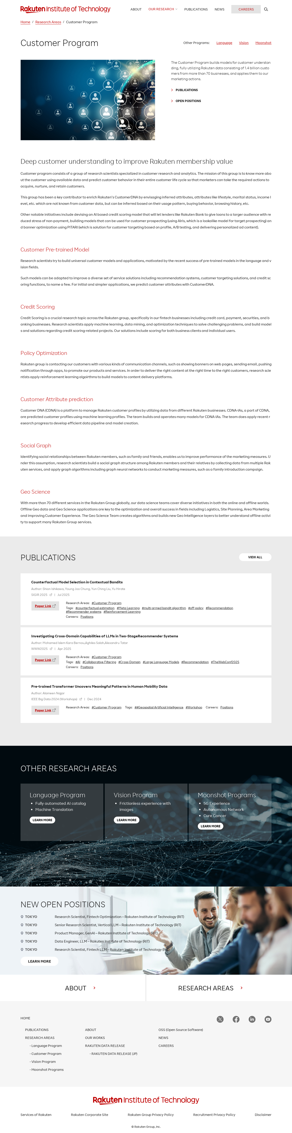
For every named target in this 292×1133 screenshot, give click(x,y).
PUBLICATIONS (187, 90)
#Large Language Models (161, 662)
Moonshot (263, 43)
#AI (78, 662)
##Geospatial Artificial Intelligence (159, 707)
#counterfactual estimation (95, 608)
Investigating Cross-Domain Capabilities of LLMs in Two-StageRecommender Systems (104, 636)
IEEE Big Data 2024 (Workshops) (54, 699)
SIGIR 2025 (39, 595)
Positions (87, 616)
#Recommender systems (83, 611)
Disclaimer (263, 1114)
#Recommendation (219, 608)
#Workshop (194, 707)
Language (224, 43)
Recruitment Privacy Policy (214, 1114)
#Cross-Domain (129, 662)
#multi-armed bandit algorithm (164, 608)
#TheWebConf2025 (225, 662)
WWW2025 (39, 649)
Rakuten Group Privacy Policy (151, 1114)
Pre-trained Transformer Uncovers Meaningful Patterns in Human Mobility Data (99, 686)
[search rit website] (266, 9)
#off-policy (195, 608)
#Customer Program (106, 603)
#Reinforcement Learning (122, 611)
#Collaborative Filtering (99, 662)
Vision (244, 43)
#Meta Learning (128, 608)
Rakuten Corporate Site (89, 1114)
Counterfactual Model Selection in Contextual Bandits (77, 582)
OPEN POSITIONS (188, 101)
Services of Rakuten (36, 1114)
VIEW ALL (255, 557)
